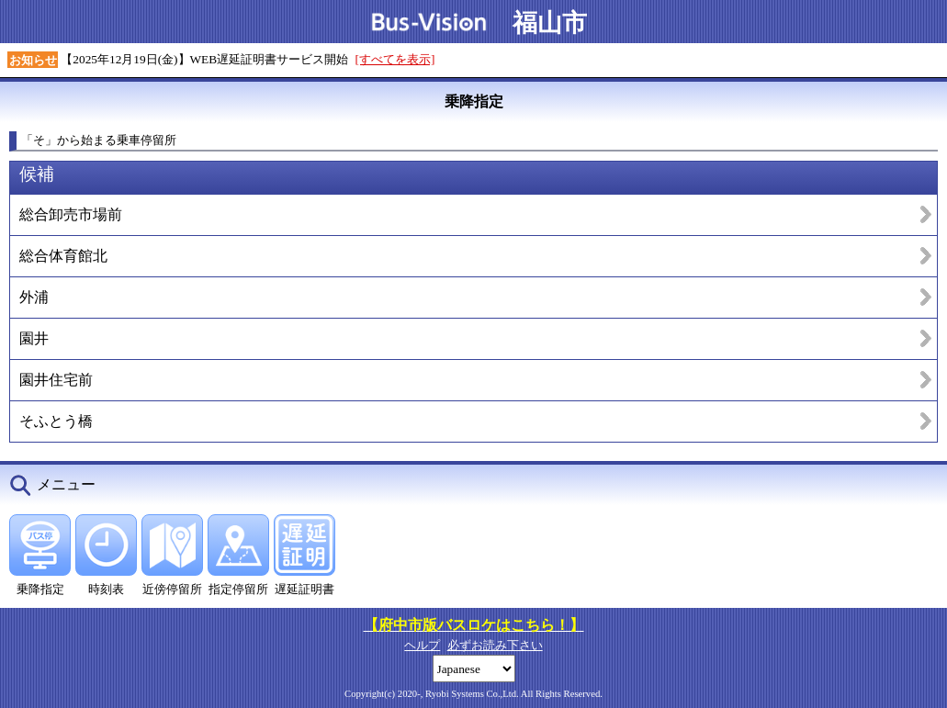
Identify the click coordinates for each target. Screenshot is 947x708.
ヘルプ (422, 645)
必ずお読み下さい (495, 645)
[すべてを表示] (395, 59)
